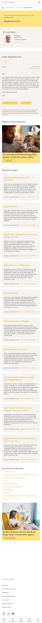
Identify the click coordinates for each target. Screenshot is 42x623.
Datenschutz (5, 600)
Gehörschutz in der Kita (10, 499)
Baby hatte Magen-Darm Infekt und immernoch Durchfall (20, 496)
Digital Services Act (7, 603)
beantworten (27, 103)
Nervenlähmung (8, 490)
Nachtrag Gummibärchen (11, 484)
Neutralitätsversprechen (9, 589)
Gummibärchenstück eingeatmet (13, 487)
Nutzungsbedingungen (8, 596)
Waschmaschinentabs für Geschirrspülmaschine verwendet (21, 475)
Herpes (6, 481)
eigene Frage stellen (11, 103)
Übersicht (6, 61)
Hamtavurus (7, 493)
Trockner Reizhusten (10, 472)
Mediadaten (5, 592)
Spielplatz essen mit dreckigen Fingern (15, 478)
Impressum (5, 585)
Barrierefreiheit (6, 607)
